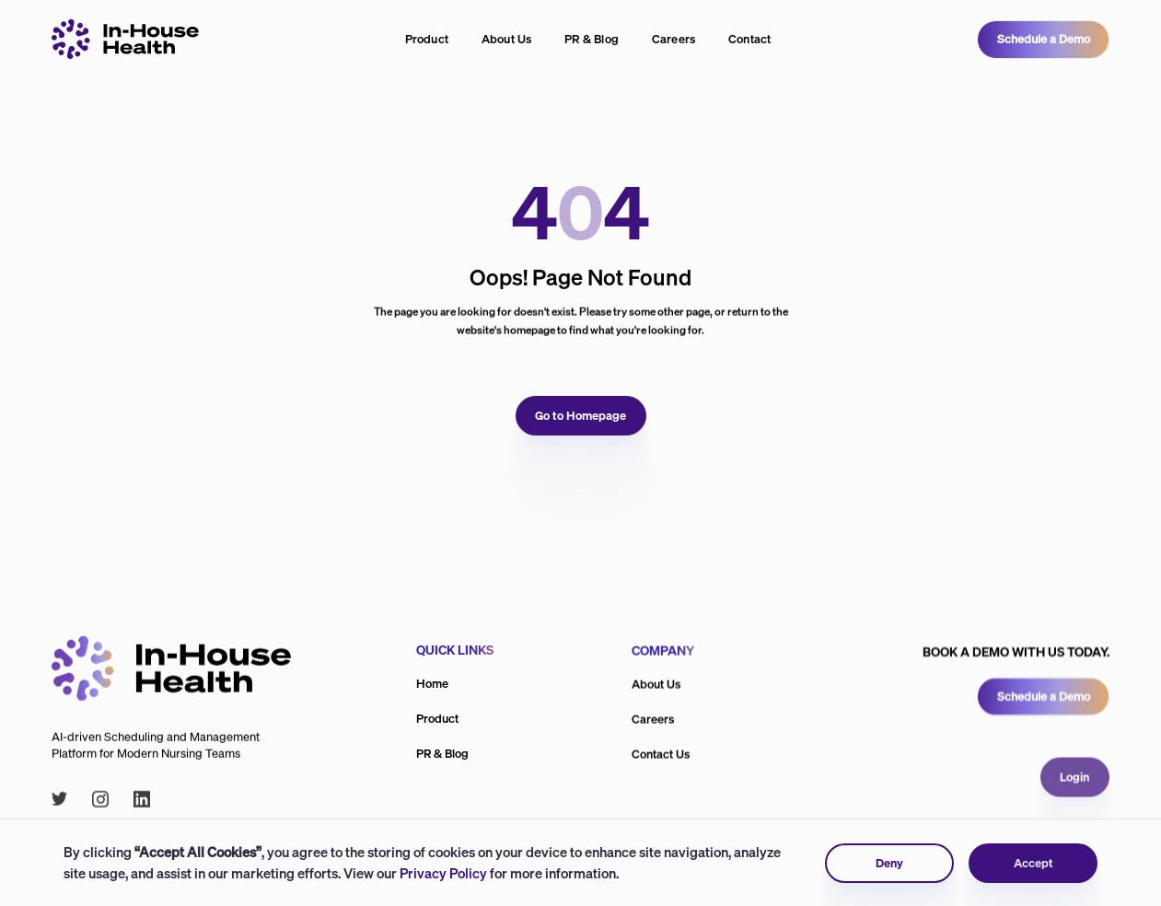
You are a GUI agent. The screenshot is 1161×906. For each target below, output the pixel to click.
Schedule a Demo (1043, 39)
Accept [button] (1032, 863)
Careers (674, 39)
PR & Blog (591, 39)
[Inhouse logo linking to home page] (125, 39)
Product (427, 39)
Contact (750, 39)
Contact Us (661, 756)
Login (1075, 811)
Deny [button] (889, 863)
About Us (507, 39)
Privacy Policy (443, 873)
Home (432, 683)
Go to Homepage (580, 415)
